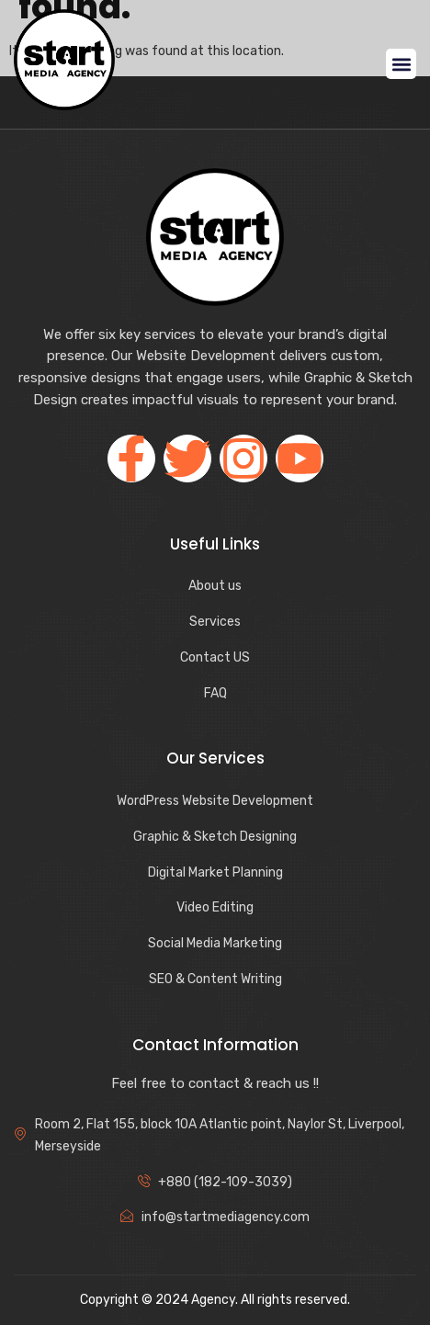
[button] (401, 64)
